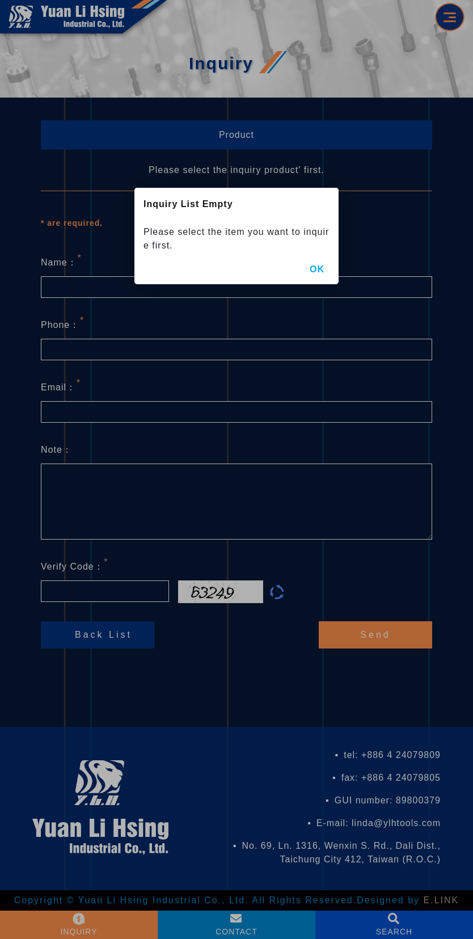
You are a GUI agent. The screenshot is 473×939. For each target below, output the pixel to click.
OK (317, 269)
